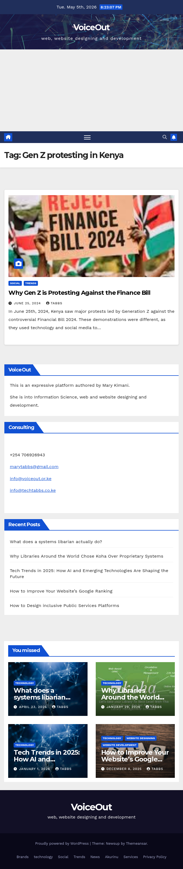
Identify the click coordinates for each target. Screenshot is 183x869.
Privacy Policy (154, 857)
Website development (120, 744)
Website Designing (141, 738)
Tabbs (54, 303)
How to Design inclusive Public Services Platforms (64, 605)
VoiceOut (91, 27)
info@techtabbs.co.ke (33, 490)
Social (15, 283)
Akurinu (111, 857)
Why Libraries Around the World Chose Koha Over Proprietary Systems (86, 556)
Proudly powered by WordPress (62, 843)
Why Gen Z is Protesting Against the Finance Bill (79, 292)
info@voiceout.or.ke (31, 478)
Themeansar (136, 843)
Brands (23, 857)
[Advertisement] (91, 90)
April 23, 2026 (33, 707)
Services (131, 857)
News (95, 857)
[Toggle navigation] (87, 137)
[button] (165, 137)
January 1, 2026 (35, 769)
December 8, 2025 (124, 769)
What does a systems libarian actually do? (56, 541)
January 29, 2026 (124, 707)
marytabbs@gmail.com (34, 466)
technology (24, 683)
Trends (31, 283)
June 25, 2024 (28, 303)
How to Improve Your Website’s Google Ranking (61, 591)
